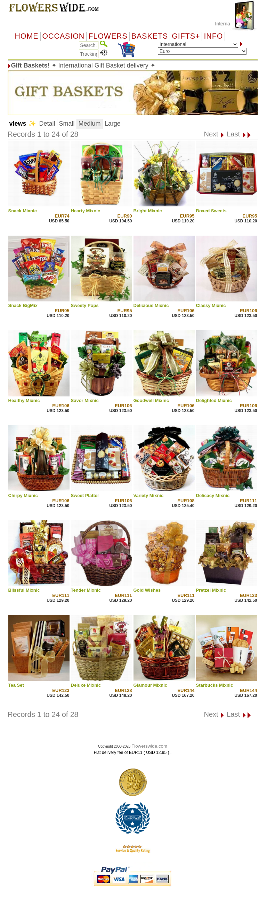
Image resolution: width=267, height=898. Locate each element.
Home (27, 36)
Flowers (107, 36)
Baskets (149, 36)
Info (213, 36)
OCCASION (63, 36)
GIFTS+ (186, 36)
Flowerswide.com (149, 746)
